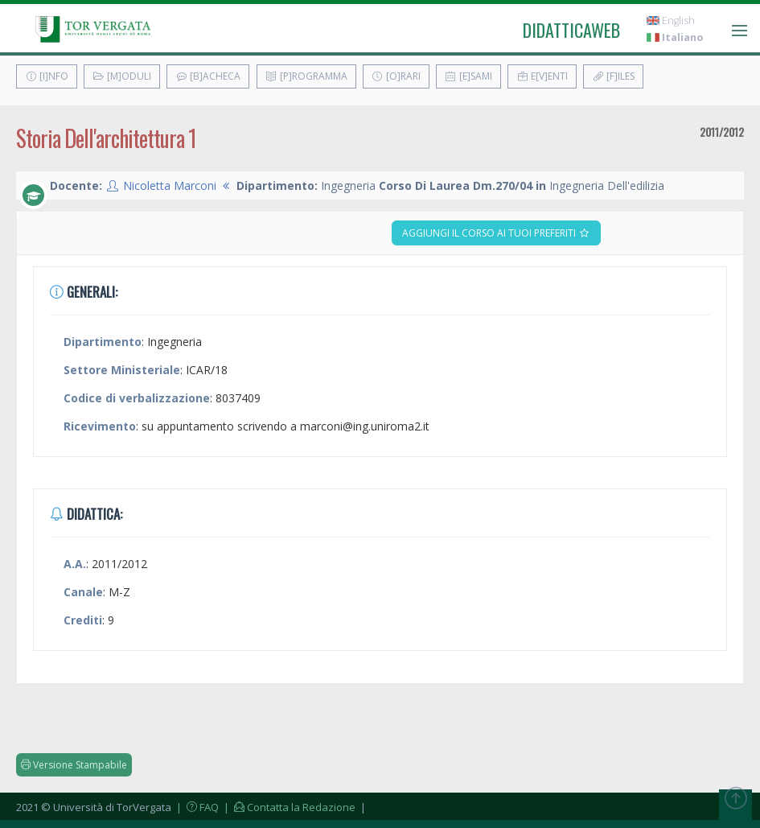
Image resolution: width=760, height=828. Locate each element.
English (671, 20)
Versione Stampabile (74, 765)
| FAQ (196, 807)
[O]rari (396, 76)
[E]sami (468, 76)
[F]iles (613, 76)
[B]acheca (207, 76)
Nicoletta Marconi (169, 185)
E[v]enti (542, 76)
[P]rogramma (306, 76)
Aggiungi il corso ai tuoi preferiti (496, 233)
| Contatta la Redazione (288, 807)
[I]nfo (46, 76)
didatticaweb (571, 30)
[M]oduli (121, 76)
